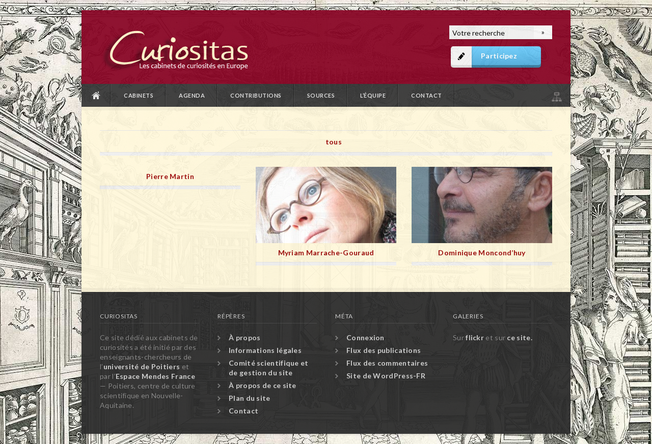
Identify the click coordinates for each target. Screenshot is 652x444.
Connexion (365, 337)
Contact (426, 95)
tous (333, 141)
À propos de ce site (262, 385)
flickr (475, 337)
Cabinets (138, 95)
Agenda (192, 95)
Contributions (256, 95)
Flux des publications (383, 350)
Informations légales (265, 350)
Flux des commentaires (387, 363)
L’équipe (373, 95)
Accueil (96, 95)
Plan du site (555, 95)
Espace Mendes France (155, 376)
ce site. (519, 337)
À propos (244, 337)
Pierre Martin (170, 176)
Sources (321, 95)
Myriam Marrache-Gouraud (326, 252)
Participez (499, 55)
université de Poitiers (141, 366)
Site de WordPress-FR (385, 375)
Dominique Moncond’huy (481, 252)
